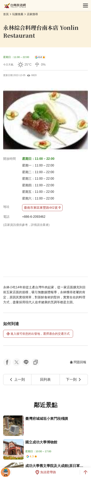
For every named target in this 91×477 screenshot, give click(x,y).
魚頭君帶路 (45, 472)
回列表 (45, 379)
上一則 (17, 379)
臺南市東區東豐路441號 (42, 207)
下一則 (73, 379)
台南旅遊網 (15, 5)
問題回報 (78, 362)
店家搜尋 (32, 14)
